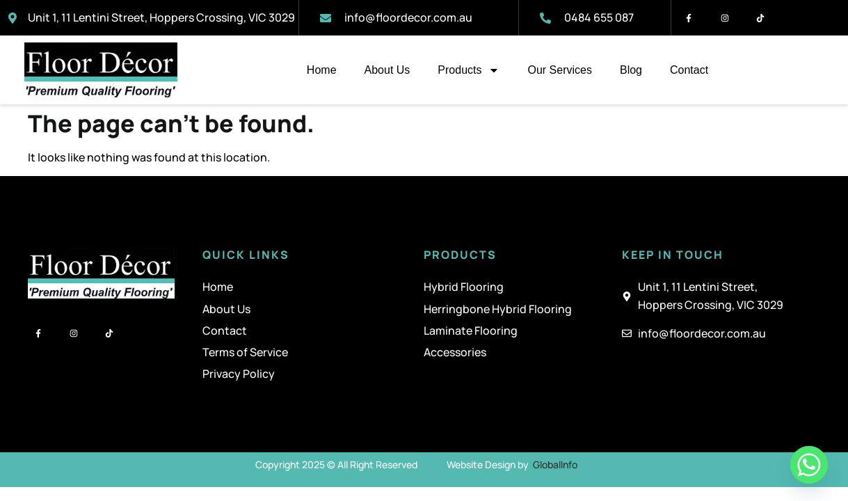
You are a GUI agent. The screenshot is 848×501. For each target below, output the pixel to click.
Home (322, 70)
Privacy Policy (238, 373)
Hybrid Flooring (464, 286)
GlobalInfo (555, 464)
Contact (689, 70)
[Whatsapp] (809, 465)
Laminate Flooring (471, 330)
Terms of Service (245, 352)
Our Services (559, 70)
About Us (387, 70)
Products (468, 70)
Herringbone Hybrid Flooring (498, 309)
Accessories (455, 352)
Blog (631, 70)
